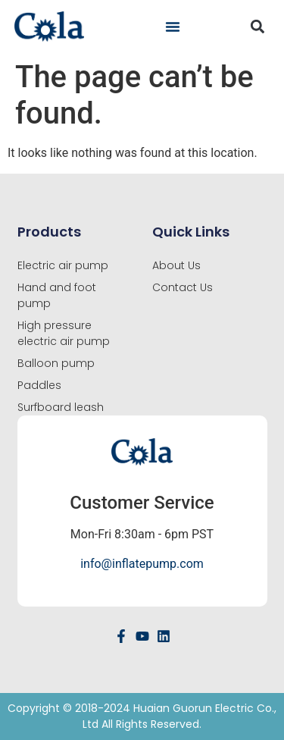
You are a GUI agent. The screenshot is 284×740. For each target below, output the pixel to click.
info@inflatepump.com (142, 564)
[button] (172, 26)
